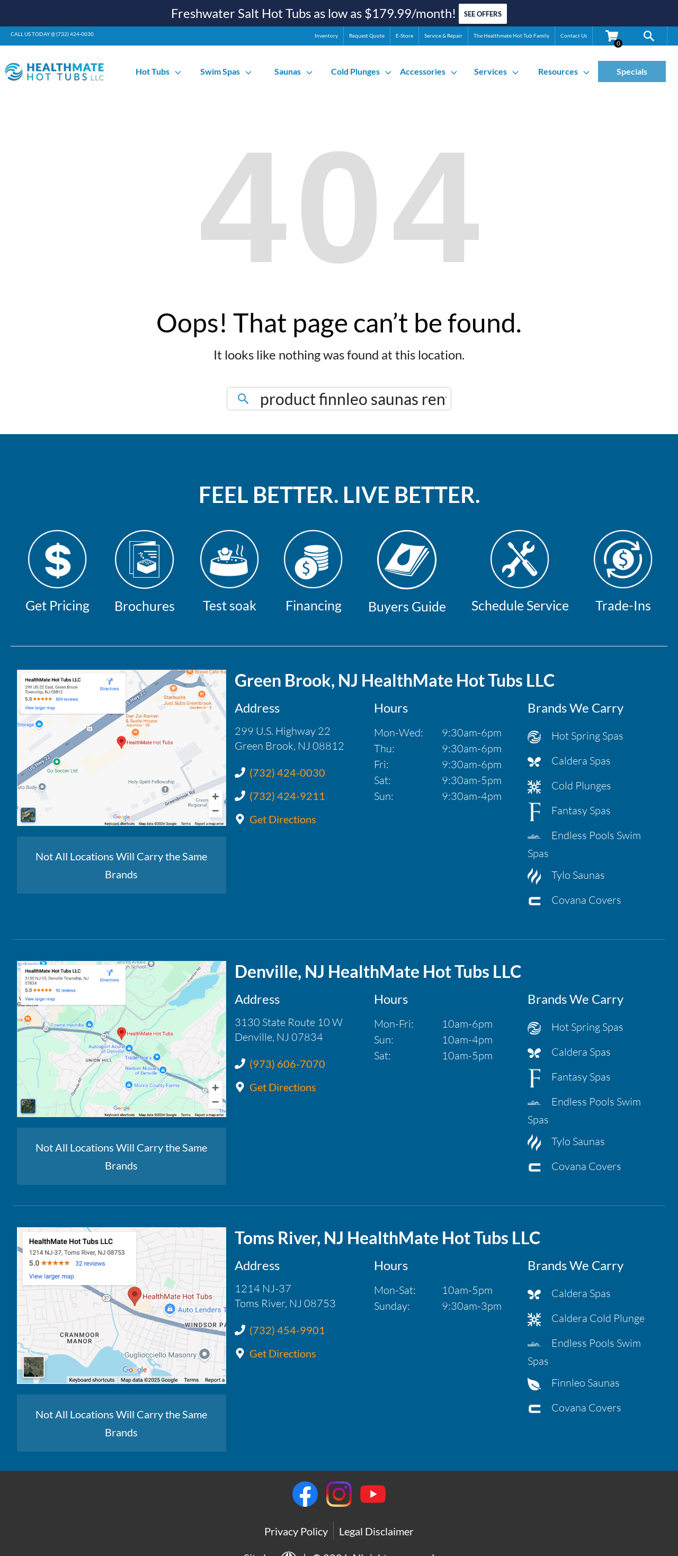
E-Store (404, 33)
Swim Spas (226, 69)
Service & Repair (443, 33)
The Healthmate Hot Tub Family (511, 33)
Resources (564, 69)
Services (497, 69)
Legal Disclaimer (376, 1529)
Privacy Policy (296, 1529)
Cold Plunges (361, 69)
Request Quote (367, 33)
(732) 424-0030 (75, 32)
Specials (632, 69)
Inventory (326, 33)
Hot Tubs (159, 69)
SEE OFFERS (483, 12)
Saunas (294, 69)
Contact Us (573, 33)
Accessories (429, 69)
